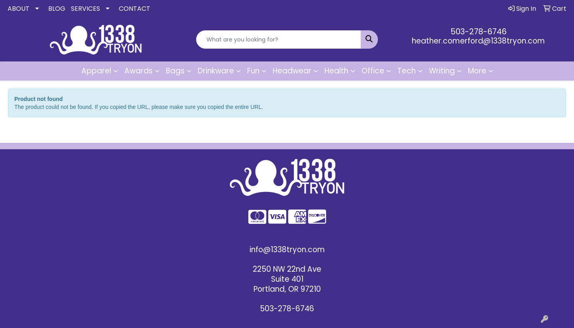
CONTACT (134, 8)
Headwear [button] (292, 70)
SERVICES (85, 8)
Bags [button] (175, 70)
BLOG (56, 8)
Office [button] (373, 70)
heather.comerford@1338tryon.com (478, 41)
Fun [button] (253, 70)
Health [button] (336, 70)
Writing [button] (442, 70)
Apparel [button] (96, 70)
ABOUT (18, 8)
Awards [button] (138, 70)
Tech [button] (406, 70)
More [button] (477, 70)
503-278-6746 (478, 31)
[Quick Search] (278, 39)
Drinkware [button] (216, 70)
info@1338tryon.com (287, 249)
